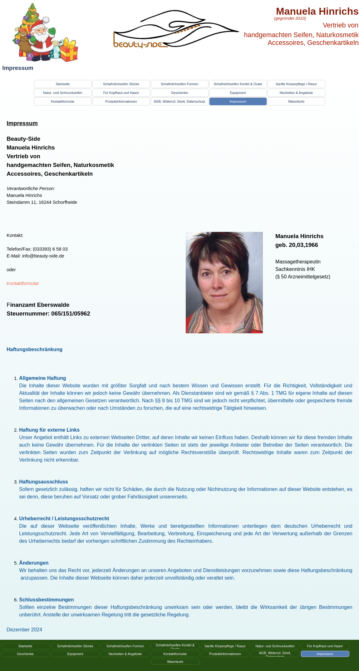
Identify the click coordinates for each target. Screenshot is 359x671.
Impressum (238, 101)
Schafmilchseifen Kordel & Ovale (238, 84)
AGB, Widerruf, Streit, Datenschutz (179, 101)
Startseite (63, 84)
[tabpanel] (90, 169)
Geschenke (179, 93)
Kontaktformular (62, 101)
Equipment (238, 93)
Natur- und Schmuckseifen (62, 93)
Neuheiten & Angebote (296, 93)
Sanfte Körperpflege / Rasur (296, 84)
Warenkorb (296, 101)
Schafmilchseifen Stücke (121, 84)
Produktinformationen (121, 101)
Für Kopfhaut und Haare (121, 93)
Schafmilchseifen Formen (179, 84)
